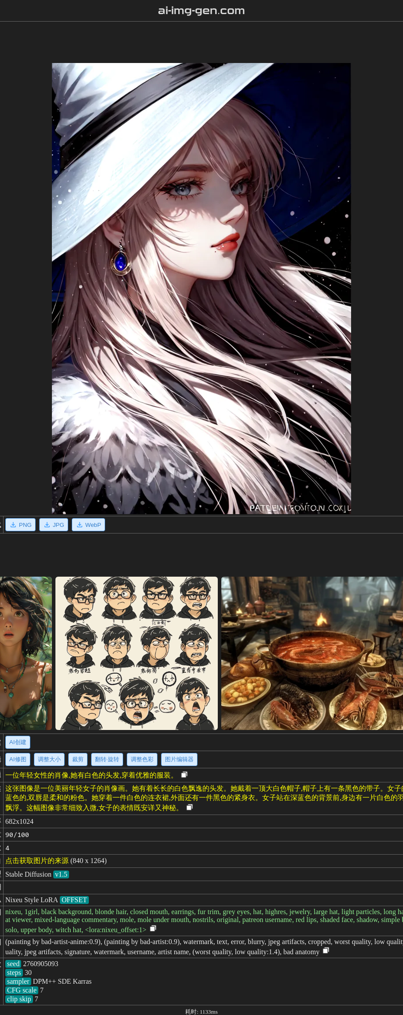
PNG (20, 525)
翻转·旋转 (107, 759)
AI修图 (17, 759)
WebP (88, 525)
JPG (53, 525)
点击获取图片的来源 (37, 860)
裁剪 (78, 759)
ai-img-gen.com (201, 10)
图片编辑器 (179, 759)
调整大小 (49, 759)
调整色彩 (142, 759)
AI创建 (17, 742)
